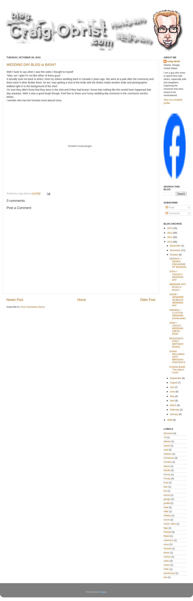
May (172, 396)
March (173, 405)
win (165, 577)
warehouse (169, 573)
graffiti (167, 503)
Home (81, 300)
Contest (167, 462)
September (176, 378)
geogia (167, 499)
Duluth (167, 470)
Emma (167, 474)
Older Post (147, 300)
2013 (170, 228)
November (175, 250)
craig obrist (173, 61)
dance (167, 466)
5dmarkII (168, 433)
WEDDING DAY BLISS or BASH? (31, 65)
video (166, 561)
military (167, 515)
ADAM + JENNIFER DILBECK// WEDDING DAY (176, 300)
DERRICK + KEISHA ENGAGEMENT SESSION (177, 262)
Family (167, 478)
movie (167, 519)
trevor (166, 552)
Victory (167, 556)
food (166, 482)
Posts (170, 207)
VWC (166, 569)
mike (166, 511)
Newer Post (14, 300)
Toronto (167, 548)
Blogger (103, 592)
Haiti (166, 507)
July (172, 387)
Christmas (169, 458)
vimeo (167, 565)
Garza (167, 495)
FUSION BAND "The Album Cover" (177, 370)
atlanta (167, 441)
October (174, 254)
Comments (173, 213)
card (166, 449)
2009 (170, 420)
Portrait (167, 532)
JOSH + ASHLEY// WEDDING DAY (176, 275)
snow (166, 544)
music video (170, 524)
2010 (170, 242)
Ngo (166, 528)
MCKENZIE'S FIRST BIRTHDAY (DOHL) (176, 342)
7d (165, 437)
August (174, 382)
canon (167, 445)
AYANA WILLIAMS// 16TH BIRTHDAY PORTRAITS (177, 357)
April (172, 400)
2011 (170, 237)
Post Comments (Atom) (33, 307)
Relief (166, 536)
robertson (168, 540)
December (175, 245)
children (168, 454)
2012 (170, 233)
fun (165, 491)
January (174, 414)
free (166, 487)
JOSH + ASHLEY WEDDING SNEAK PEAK (176, 328)
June (173, 391)
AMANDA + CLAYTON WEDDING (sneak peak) (177, 314)
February (175, 409)
